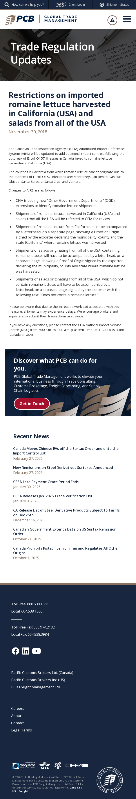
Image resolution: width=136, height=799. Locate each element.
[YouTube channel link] (36, 651)
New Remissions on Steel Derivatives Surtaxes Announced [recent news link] (63, 467)
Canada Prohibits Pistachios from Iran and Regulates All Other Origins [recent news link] (66, 550)
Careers (17, 708)
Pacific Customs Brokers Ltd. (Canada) (42, 672)
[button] (127, 20)
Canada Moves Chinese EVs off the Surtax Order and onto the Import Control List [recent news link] (66, 451)
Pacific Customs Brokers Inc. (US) (38, 679)
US (14, 791)
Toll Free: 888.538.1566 (29, 604)
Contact (17, 723)
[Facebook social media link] (16, 651)
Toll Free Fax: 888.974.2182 (33, 627)
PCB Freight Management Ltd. (36, 687)
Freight (23, 791)
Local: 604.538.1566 (26, 611)
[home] (41, 20)
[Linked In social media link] (26, 651)
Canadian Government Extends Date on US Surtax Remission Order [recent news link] (64, 531)
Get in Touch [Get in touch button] (32, 403)
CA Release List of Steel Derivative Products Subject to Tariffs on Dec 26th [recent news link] (66, 512)
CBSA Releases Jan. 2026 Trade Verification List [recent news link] (52, 496)
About (16, 715)
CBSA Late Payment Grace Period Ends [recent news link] (46, 482)
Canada (75, 787)
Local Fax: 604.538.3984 (30, 634)
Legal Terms (21, 730)
